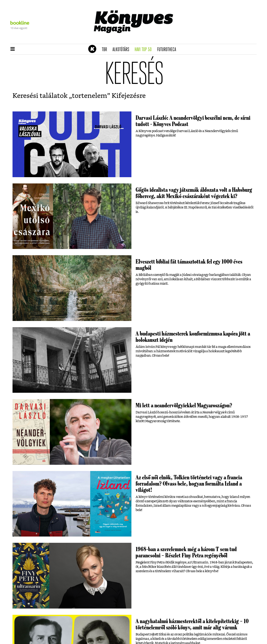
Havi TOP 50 (144, 50)
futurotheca (168, 50)
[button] (12, 49)
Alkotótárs (122, 50)
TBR (106, 50)
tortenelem (89, 95)
